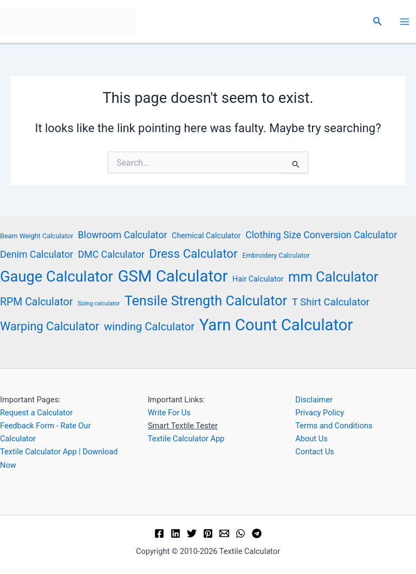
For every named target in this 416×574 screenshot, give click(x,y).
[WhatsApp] (240, 533)
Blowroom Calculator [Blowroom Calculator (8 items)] (122, 235)
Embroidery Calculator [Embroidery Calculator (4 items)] (276, 255)
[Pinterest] (208, 533)
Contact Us (314, 451)
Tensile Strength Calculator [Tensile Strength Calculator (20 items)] (206, 301)
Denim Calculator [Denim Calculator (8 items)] (36, 254)
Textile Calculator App (186, 438)
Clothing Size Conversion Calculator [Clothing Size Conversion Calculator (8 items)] (321, 235)
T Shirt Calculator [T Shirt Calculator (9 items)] (330, 302)
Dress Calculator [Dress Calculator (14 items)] (193, 253)
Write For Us (169, 413)
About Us (311, 438)
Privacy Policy (319, 413)
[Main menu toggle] (404, 21)
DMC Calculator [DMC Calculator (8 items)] (111, 254)
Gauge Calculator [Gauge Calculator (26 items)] (56, 276)
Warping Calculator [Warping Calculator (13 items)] (49, 326)
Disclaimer (314, 400)
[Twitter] (192, 533)
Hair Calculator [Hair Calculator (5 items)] (257, 279)
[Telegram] (257, 533)
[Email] (224, 533)
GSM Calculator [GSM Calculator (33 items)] (172, 276)
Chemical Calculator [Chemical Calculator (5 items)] (206, 235)
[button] (377, 21)
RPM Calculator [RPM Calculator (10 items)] (36, 302)
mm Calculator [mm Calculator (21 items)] (333, 277)
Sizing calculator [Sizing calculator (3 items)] (98, 303)
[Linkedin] (175, 533)
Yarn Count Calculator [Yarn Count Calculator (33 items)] (276, 325)
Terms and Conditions (333, 425)
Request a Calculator (36, 413)
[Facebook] (159, 533)
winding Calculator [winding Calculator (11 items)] (149, 326)
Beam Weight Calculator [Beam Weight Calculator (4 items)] (36, 236)
